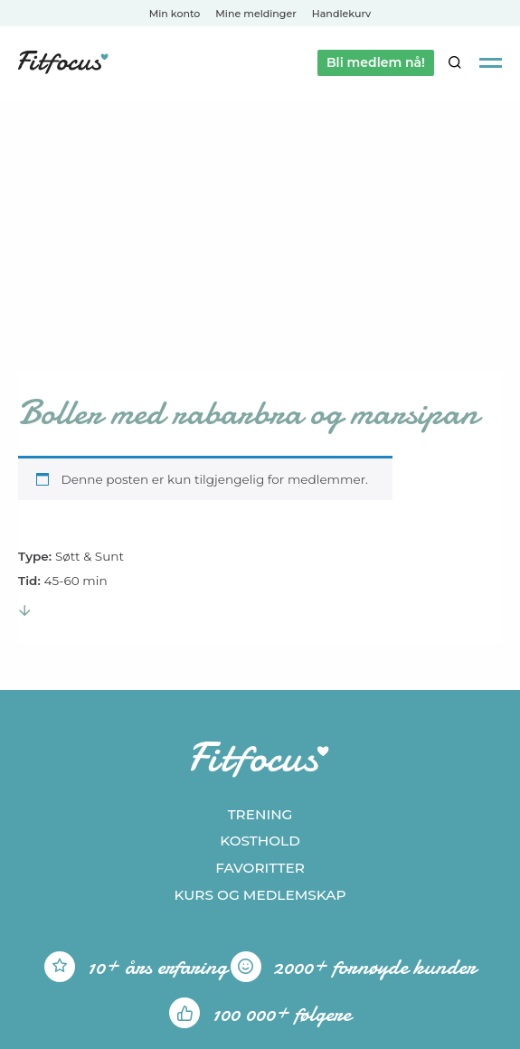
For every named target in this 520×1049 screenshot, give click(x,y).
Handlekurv (342, 13)
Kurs (259, 894)
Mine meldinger (255, 13)
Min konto (175, 13)
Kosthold (260, 840)
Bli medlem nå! (375, 62)
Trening (260, 814)
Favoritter (260, 867)
